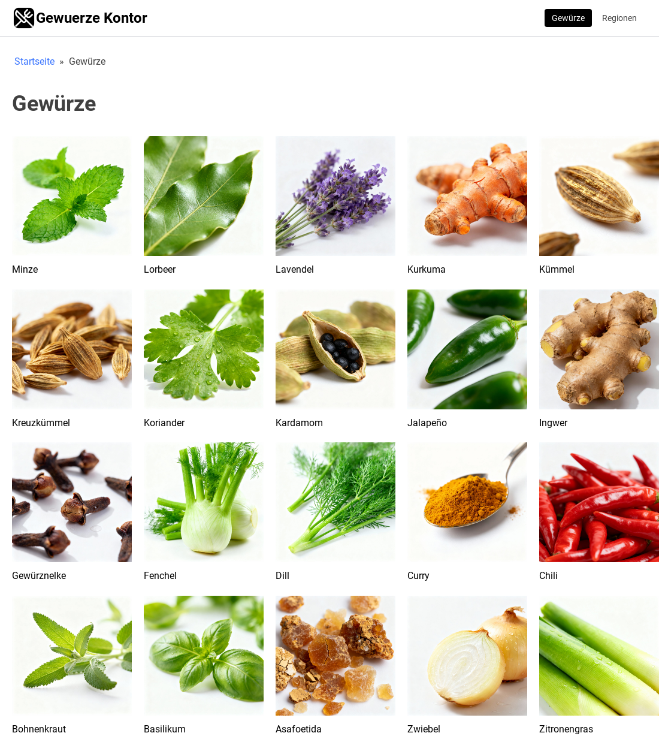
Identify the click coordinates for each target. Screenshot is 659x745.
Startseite (34, 61)
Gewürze (568, 18)
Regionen (619, 18)
